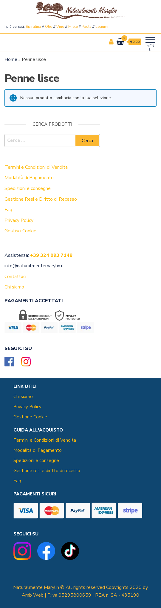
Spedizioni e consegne (36, 460)
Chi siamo (23, 397)
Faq (17, 481)
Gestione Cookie (30, 417)
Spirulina (33, 26)
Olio (48, 26)
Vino (60, 26)
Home (10, 59)
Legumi (101, 26)
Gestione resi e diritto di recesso (46, 471)
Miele (73, 26)
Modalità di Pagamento (37, 450)
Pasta (87, 26)
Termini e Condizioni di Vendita (44, 440)
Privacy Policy (27, 407)
